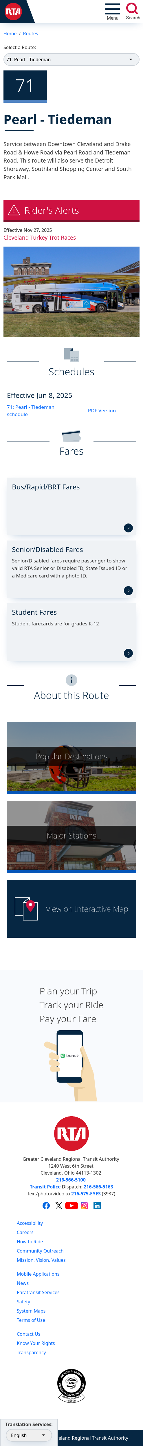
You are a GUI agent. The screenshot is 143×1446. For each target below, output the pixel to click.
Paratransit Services (38, 1292)
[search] (132, 8)
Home (10, 33)
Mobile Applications (38, 1274)
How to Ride (30, 1241)
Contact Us (28, 1334)
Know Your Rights (36, 1343)
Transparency (31, 1352)
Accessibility (30, 1223)
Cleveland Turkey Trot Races (39, 237)
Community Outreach (40, 1251)
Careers (25, 1232)
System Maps (31, 1311)
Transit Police (45, 1187)
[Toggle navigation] (112, 11)
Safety (23, 1301)
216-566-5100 (71, 1180)
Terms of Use (31, 1320)
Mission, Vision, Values (41, 1260)
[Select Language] (29, 1435)
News (23, 1283)
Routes (30, 33)
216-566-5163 (98, 1187)
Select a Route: (19, 47)
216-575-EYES (86, 1193)
